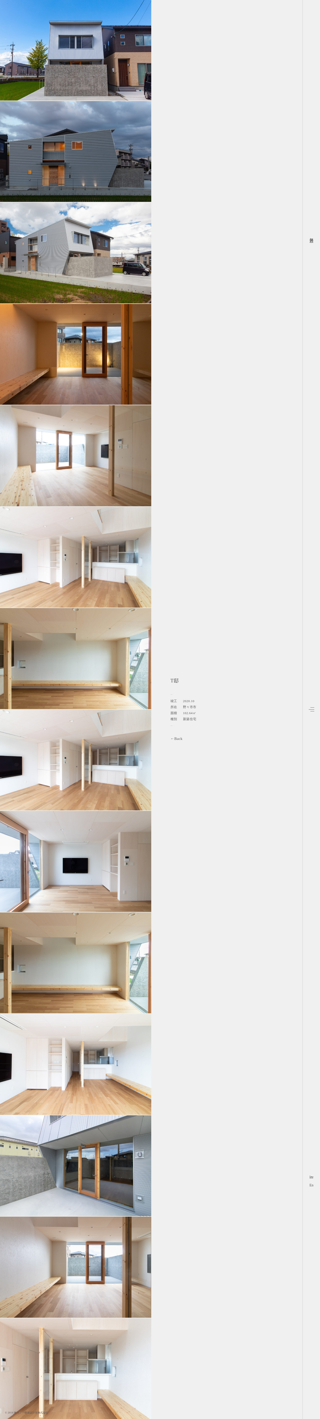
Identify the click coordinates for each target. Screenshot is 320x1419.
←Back (176, 739)
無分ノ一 (312, 238)
